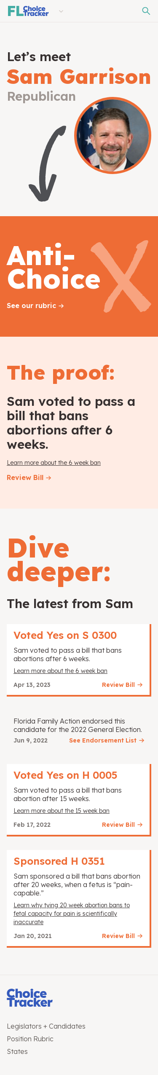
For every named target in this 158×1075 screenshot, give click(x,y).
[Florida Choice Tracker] (28, 11)
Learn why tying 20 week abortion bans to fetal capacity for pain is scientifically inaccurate (71, 913)
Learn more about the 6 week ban (54, 462)
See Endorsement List (103, 740)
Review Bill (25, 477)
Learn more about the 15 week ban (61, 811)
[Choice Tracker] (79, 998)
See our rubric (31, 305)
